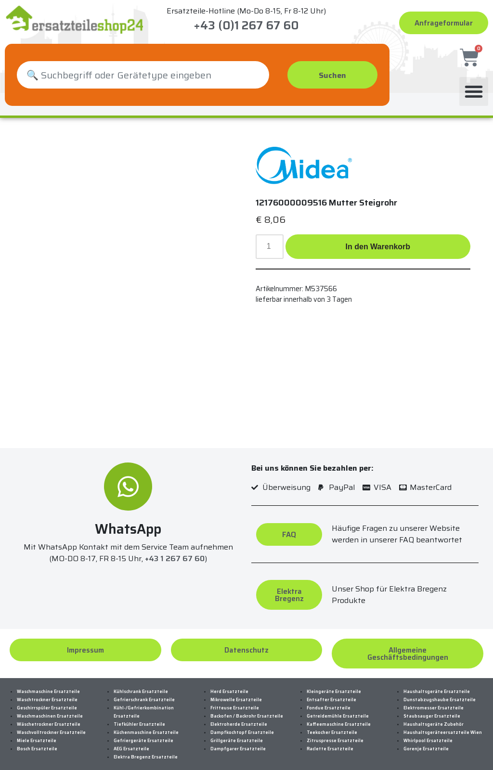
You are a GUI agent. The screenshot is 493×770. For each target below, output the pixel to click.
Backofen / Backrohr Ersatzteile (246, 707)
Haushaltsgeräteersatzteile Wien (442, 723)
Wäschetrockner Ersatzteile (48, 715)
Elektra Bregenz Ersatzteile (146, 748)
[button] (473, 82)
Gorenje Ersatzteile (426, 740)
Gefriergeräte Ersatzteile (143, 732)
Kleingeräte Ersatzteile (334, 683)
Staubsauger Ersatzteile (431, 707)
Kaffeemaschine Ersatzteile (339, 715)
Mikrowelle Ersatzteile (236, 691)
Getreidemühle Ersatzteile (338, 707)
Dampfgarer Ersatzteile (238, 740)
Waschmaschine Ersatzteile (48, 683)
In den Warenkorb (378, 238)
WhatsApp (128, 520)
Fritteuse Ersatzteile (234, 699)
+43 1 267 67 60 (175, 550)
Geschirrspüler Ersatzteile (47, 699)
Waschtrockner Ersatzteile (47, 691)
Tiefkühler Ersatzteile (139, 715)
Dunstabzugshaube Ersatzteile (439, 691)
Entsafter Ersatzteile (331, 691)
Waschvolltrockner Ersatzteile (51, 723)
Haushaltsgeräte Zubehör (433, 715)
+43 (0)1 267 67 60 (246, 25)
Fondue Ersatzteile (328, 699)
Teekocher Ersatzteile (332, 723)
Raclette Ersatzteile (330, 740)
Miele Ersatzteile (36, 732)
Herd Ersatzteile (229, 683)
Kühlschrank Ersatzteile (141, 683)
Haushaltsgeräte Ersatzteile (436, 683)
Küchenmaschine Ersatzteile (146, 723)
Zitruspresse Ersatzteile (335, 732)
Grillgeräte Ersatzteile (236, 732)
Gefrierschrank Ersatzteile (144, 691)
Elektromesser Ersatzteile (433, 699)
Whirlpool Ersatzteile (428, 732)
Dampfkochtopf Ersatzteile (242, 723)
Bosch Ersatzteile (37, 740)
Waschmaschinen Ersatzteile (50, 707)
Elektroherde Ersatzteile (238, 715)
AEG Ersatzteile (131, 740)
